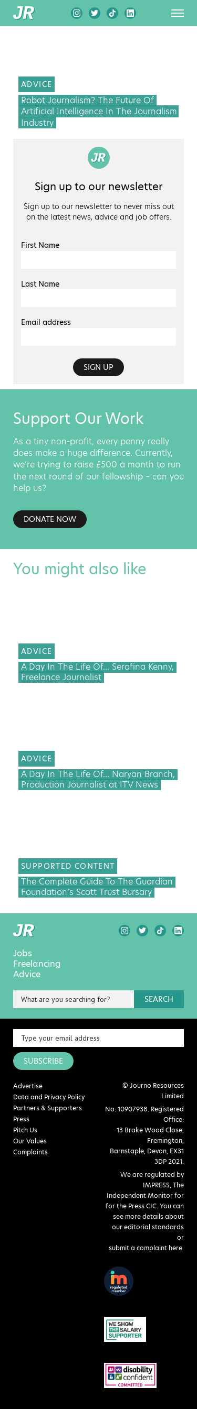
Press (21, 1119)
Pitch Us (25, 1130)
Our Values (30, 1141)
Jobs (22, 953)
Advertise (28, 1086)
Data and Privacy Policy (49, 1097)
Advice (26, 974)
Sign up (98, 367)
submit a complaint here (145, 1247)
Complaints (30, 1152)
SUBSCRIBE (43, 1061)
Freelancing (37, 964)
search (158, 999)
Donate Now (50, 519)
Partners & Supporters (47, 1108)
